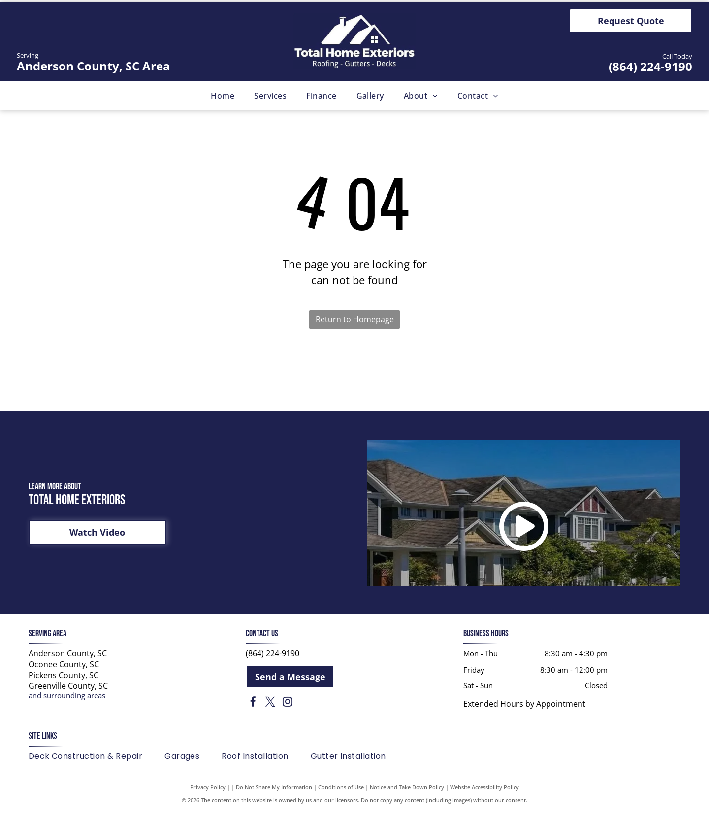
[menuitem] (222, 95)
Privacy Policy (208, 792)
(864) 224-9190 (650, 66)
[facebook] (253, 708)
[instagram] (287, 708)
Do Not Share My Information (274, 792)
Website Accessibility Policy (484, 792)
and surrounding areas (67, 701)
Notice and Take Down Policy (407, 792)
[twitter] (270, 708)
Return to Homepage (355, 319)
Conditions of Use (341, 792)
